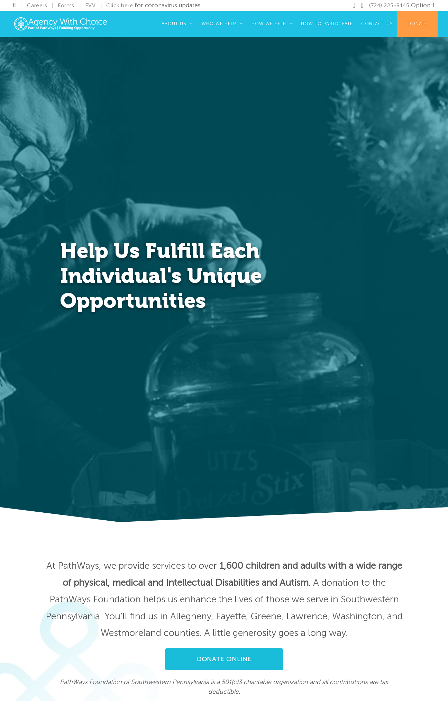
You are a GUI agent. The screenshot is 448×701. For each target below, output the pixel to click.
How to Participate (327, 23)
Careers (37, 5)
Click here (119, 5)
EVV (90, 5)
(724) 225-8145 (389, 5)
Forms (66, 5)
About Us (180, 24)
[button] (224, 659)
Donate (417, 23)
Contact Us (377, 23)
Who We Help (224, 24)
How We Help (274, 24)
